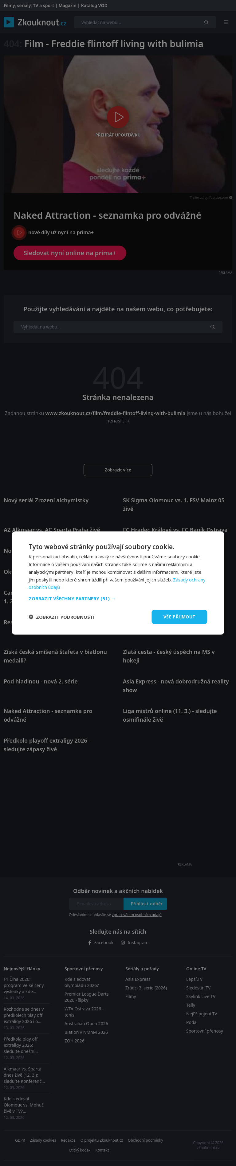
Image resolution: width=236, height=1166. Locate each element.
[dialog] (118, 583)
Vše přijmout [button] (179, 617)
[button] (118, 598)
